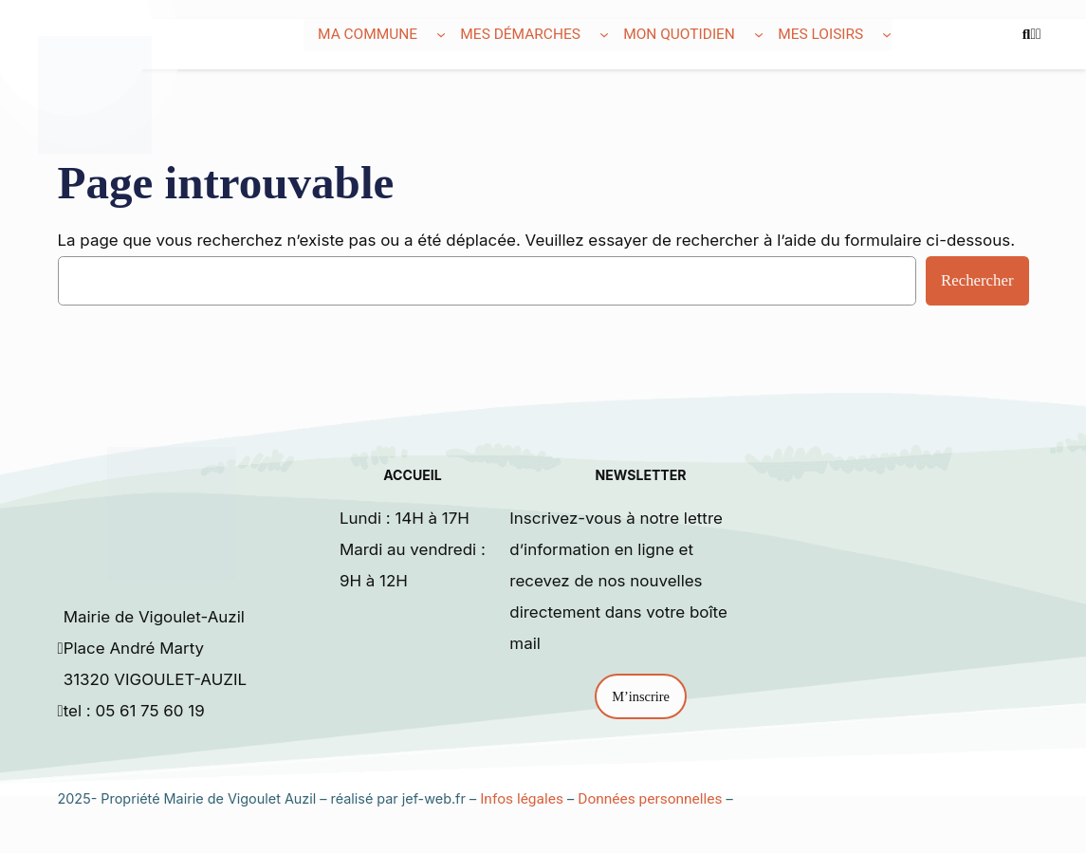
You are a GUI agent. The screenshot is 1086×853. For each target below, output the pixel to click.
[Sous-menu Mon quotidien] (759, 34)
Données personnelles (650, 798)
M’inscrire (641, 696)
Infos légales (521, 798)
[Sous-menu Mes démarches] (604, 34)
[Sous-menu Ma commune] (441, 34)
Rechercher (977, 280)
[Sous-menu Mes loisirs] (887, 34)
